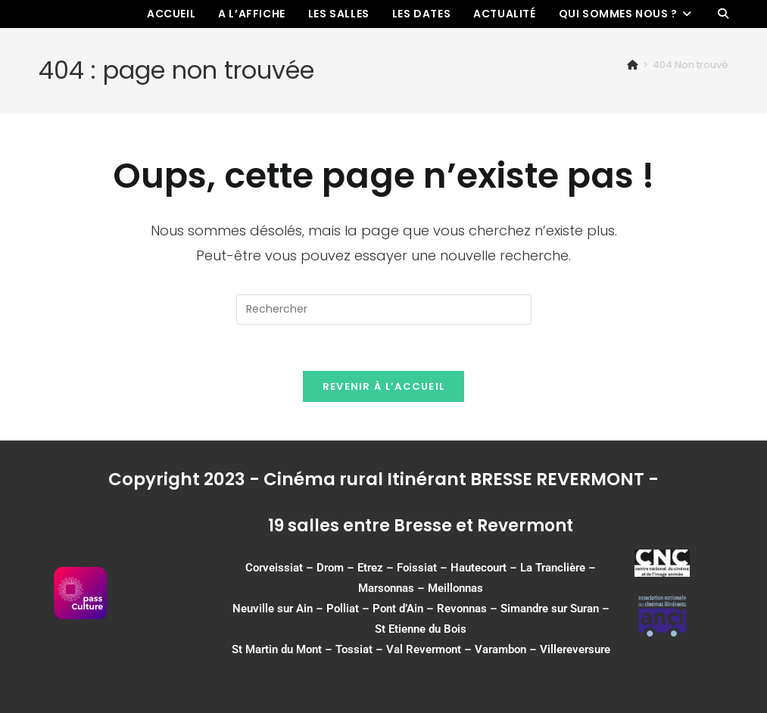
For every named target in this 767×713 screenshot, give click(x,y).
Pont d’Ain (398, 608)
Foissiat (417, 567)
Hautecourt (479, 567)
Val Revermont (423, 649)
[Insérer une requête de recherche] (384, 309)
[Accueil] (632, 65)
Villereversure (575, 649)
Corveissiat (274, 567)
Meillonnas (455, 588)
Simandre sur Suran (549, 608)
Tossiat (354, 649)
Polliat (342, 608)
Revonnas (462, 608)
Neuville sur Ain (272, 608)
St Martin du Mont (277, 649)
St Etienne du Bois (420, 629)
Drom (330, 567)
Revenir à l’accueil (384, 386)
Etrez (370, 567)
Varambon (500, 649)
